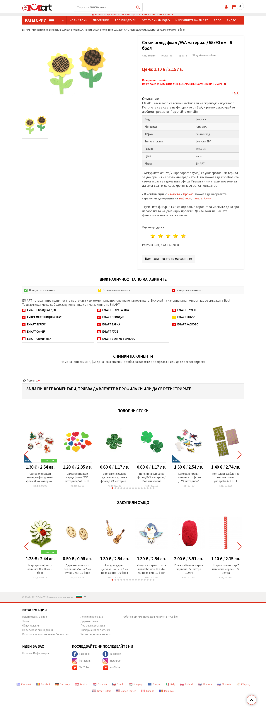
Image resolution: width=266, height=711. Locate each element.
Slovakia (205, 683)
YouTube (80, 666)
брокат (188, 193)
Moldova (166, 690)
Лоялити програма (92, 615)
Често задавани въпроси (95, 633)
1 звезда (153, 235)
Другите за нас (89, 620)
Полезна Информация (35, 652)
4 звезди (176, 235)
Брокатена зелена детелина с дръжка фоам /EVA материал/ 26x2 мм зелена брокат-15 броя (114, 476)
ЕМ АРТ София (33, 330)
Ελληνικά (23, 683)
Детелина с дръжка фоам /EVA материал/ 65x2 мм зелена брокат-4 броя (151, 476)
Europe (154, 683)
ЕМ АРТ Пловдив (110, 316)
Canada (147, 690)
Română (43, 683)
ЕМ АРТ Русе (107, 330)
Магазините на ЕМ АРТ (191, 20)
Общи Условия (31, 624)
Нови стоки (78, 20)
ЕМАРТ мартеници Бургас (42, 316)
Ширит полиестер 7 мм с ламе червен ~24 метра (225, 567)
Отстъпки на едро (156, 20)
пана (196, 197)
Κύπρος (243, 683)
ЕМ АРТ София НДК (36, 337)
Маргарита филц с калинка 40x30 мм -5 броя (40, 567)
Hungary (136, 683)
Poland (186, 683)
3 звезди (168, 235)
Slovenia (224, 683)
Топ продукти (125, 20)
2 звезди (161, 235)
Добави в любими (204, 55)
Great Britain (101, 690)
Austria (81, 683)
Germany (62, 683)
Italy (170, 683)
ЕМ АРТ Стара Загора (113, 309)
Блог (217, 20)
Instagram (81, 659)
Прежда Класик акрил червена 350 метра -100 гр (188, 567)
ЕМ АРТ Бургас (34, 323)
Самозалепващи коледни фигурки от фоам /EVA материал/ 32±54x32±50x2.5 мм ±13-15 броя (40, 476)
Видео (231, 20)
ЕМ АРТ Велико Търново (116, 337)
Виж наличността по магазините (168, 257)
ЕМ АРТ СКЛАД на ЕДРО (39, 309)
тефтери (185, 197)
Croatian (100, 683)
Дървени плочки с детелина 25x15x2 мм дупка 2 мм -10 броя (77, 567)
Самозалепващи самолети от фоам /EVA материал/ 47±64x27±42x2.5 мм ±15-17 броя (188, 476)
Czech (118, 683)
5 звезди (183, 235)
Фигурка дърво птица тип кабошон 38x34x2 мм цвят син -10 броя (151, 567)
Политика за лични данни (37, 629)
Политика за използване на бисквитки (45, 633)
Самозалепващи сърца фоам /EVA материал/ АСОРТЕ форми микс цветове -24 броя (77, 476)
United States (126, 690)
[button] (112, 487)
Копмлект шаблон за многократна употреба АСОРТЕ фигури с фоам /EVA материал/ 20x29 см (225, 476)
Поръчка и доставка (93, 624)
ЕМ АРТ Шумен (184, 309)
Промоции (101, 20)
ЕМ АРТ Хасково (185, 323)
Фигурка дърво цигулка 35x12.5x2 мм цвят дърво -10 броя (114, 567)
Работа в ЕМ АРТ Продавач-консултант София (150, 615)
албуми (206, 197)
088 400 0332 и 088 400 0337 (157, 14)
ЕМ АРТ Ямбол (183, 316)
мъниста (174, 193)
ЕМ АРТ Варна (108, 323)
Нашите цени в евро (34, 615)
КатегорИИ (39, 20)
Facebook (81, 653)
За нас (26, 620)
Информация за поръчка (95, 629)
